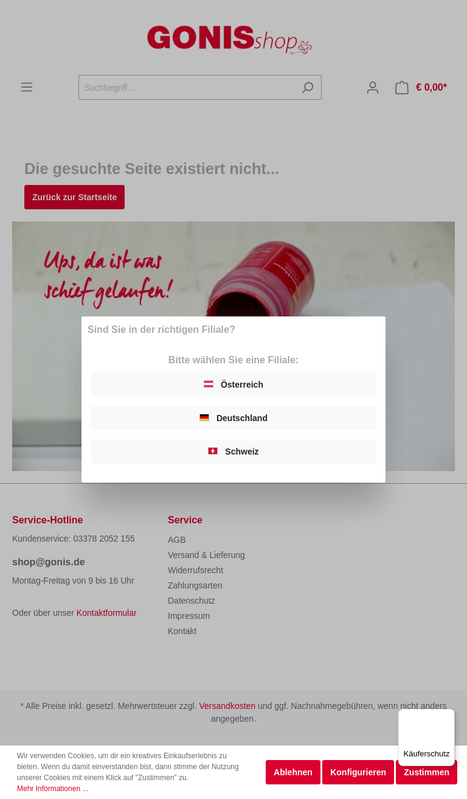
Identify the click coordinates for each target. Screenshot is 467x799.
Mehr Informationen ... (52, 788)
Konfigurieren (358, 772)
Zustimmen (426, 772)
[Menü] (447, 716)
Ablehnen (293, 772)
